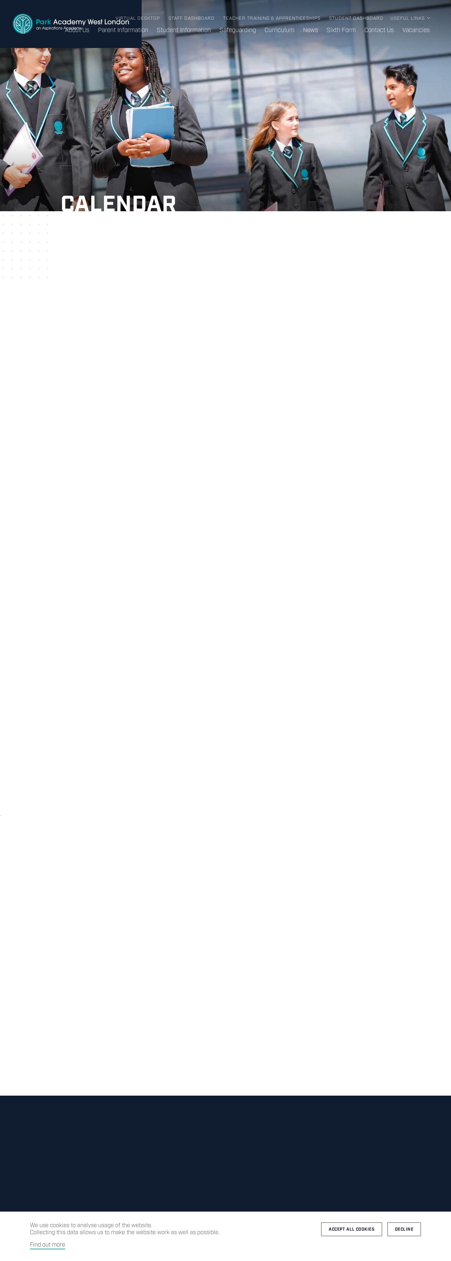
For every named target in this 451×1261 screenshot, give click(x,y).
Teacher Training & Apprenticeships (272, 19)
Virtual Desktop (138, 19)
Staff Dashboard (191, 19)
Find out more (47, 1245)
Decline (404, 1229)
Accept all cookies (352, 1229)
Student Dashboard (356, 19)
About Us (77, 30)
